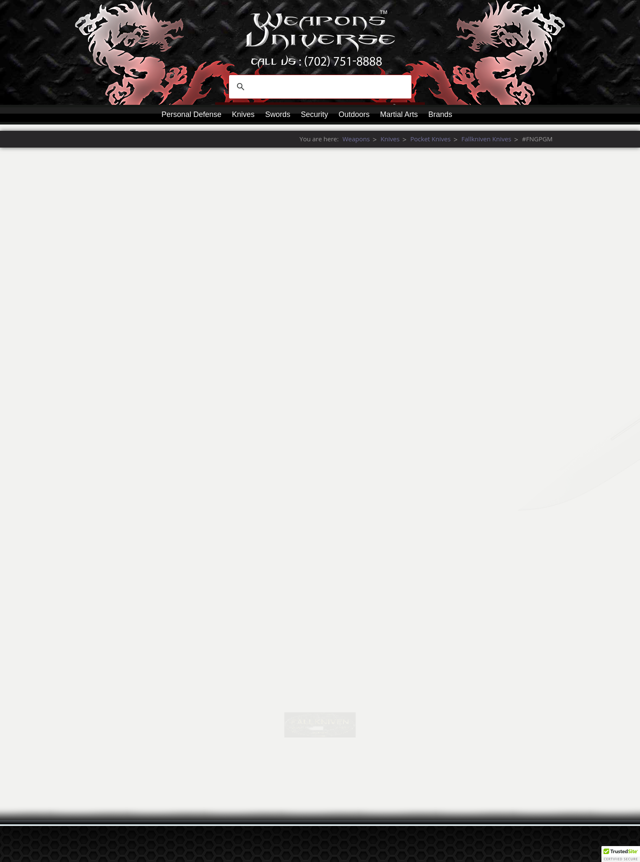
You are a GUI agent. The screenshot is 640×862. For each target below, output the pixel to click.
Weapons (548, 139)
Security (314, 114)
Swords (277, 114)
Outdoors (353, 114)
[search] (318, 87)
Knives (243, 114)
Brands (440, 114)
